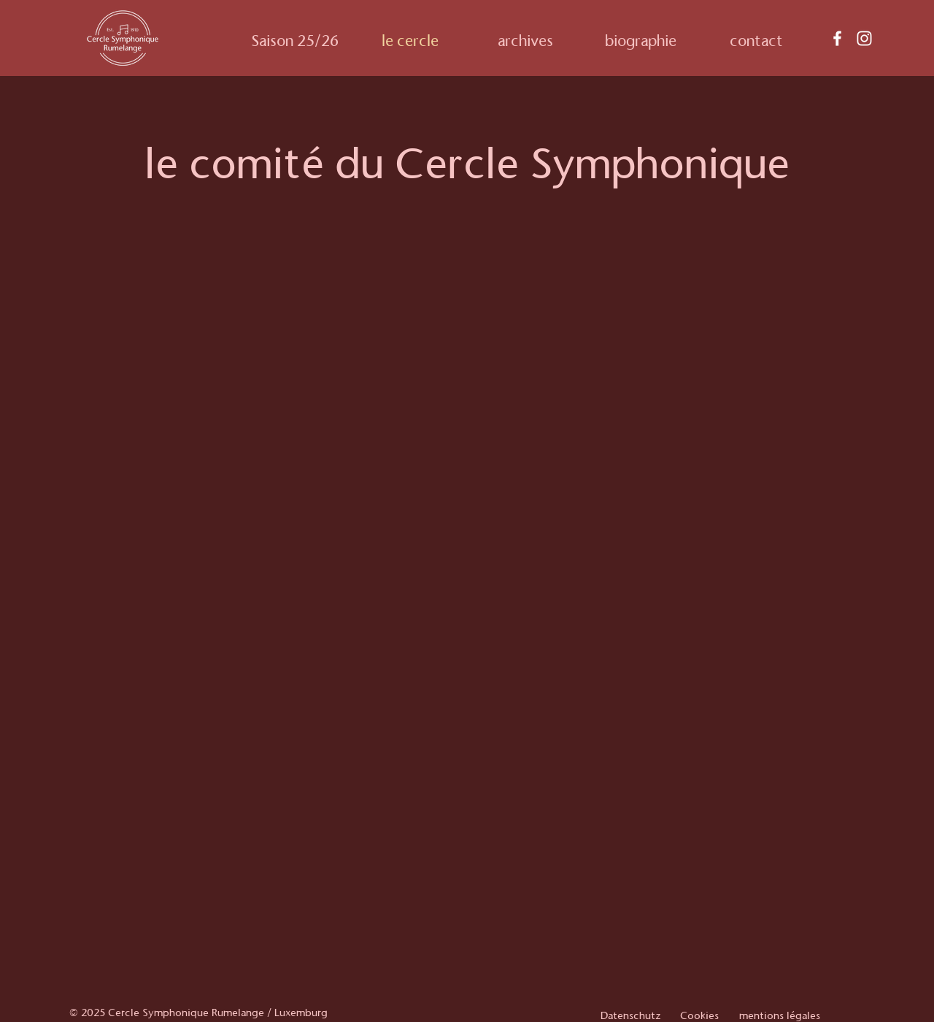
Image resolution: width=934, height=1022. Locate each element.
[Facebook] (837, 38)
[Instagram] (864, 38)
